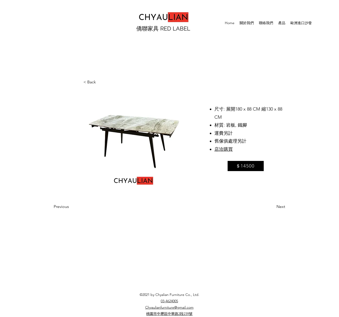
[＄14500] (246, 166)
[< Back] (100, 82)
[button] (134, 141)
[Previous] (70, 207)
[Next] (272, 207)
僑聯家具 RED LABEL (163, 28)
